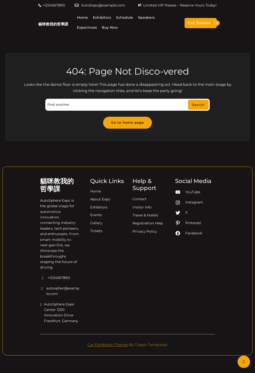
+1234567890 (54, 5)
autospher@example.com (59, 297)
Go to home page (127, 122)
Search (198, 105)
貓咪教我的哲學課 (53, 24)
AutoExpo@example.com (103, 5)
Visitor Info (142, 213)
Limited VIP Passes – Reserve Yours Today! (180, 5)
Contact (139, 205)
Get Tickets (202, 23)
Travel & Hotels (145, 221)
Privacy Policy (144, 237)
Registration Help (147, 229)
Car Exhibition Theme (107, 344)
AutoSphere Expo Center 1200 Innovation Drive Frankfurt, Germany (59, 319)
